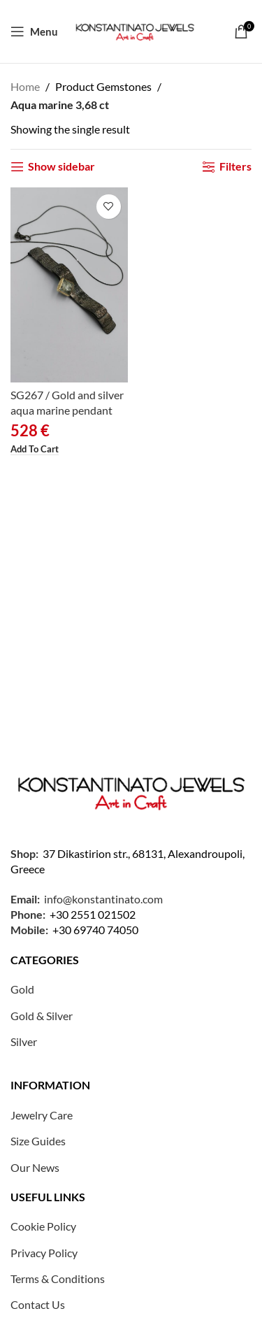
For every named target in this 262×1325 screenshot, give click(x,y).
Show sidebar (61, 166)
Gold (22, 989)
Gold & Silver (41, 1015)
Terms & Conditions (57, 1278)
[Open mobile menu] (34, 31)
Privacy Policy (44, 1252)
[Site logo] (135, 29)
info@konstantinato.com (103, 898)
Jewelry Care (41, 1115)
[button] (34, 450)
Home (25, 86)
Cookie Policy (43, 1226)
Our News (34, 1167)
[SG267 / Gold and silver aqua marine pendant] (69, 284)
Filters (235, 166)
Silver (23, 1041)
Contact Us (37, 1304)
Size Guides (38, 1140)
